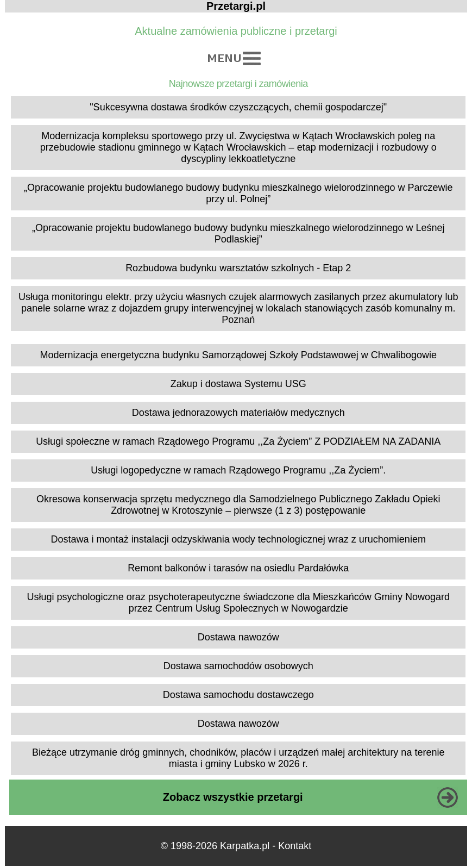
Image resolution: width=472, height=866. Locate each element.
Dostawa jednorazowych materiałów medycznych (238, 412)
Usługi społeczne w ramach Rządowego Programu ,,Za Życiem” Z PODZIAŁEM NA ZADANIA (238, 441)
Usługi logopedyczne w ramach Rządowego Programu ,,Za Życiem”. (238, 470)
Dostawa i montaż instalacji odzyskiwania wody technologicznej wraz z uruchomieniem (238, 539)
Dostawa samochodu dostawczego (238, 694)
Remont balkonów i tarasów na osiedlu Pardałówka (238, 568)
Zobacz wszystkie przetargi (233, 797)
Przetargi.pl (236, 6)
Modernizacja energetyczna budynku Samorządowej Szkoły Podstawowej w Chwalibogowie (238, 355)
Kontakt (294, 845)
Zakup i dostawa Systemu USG (238, 383)
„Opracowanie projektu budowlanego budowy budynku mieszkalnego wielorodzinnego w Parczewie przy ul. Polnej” (238, 193)
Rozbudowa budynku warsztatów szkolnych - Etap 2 (238, 268)
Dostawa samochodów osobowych (238, 666)
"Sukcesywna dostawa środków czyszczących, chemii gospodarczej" (238, 107)
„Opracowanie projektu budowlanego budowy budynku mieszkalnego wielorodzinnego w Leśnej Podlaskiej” (238, 233)
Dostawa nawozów (238, 637)
